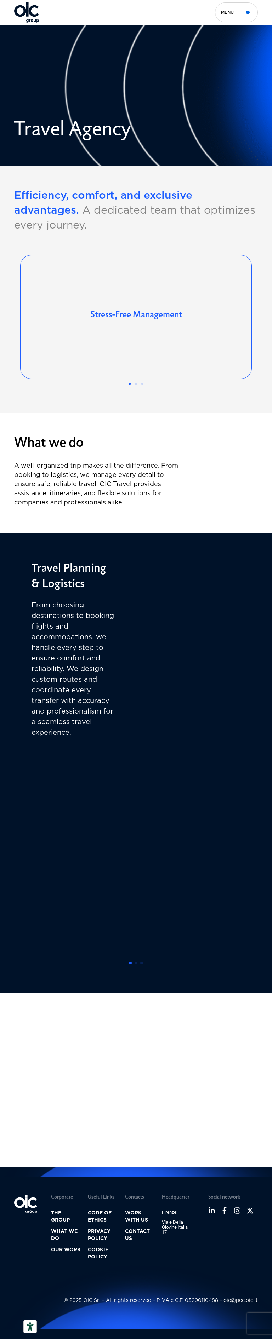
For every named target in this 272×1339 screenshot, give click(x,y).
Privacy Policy (99, 1234)
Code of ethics (100, 1216)
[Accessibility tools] (30, 1326)
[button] (130, 384)
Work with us (136, 1216)
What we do (64, 1234)
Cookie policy (98, 1253)
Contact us (137, 1234)
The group (60, 1216)
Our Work (66, 1249)
